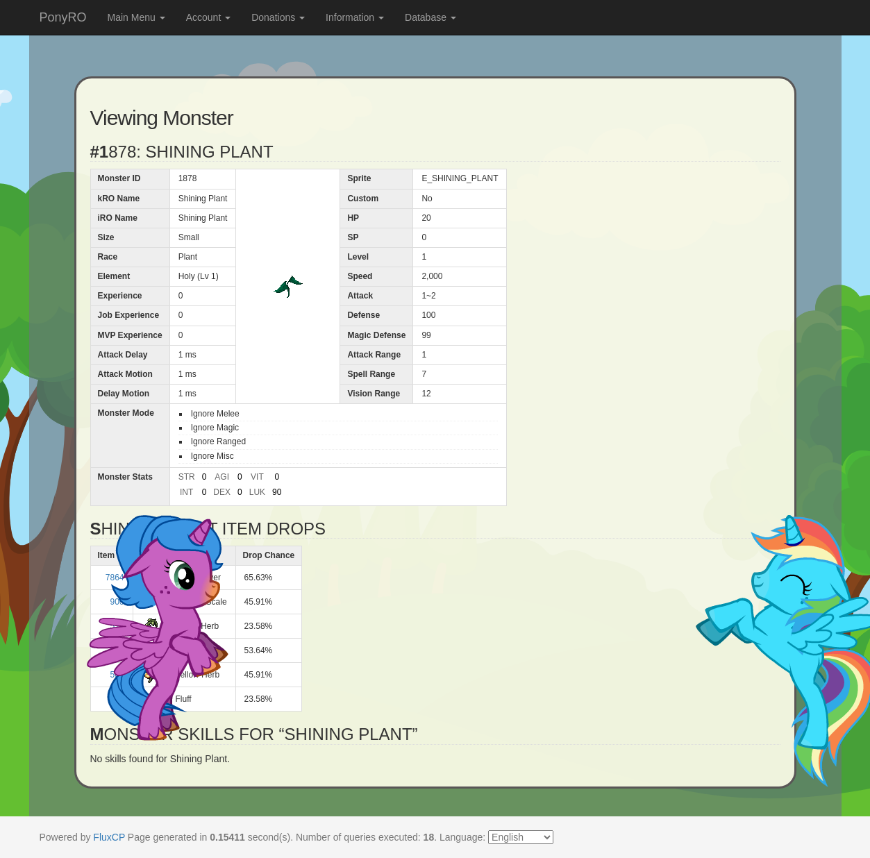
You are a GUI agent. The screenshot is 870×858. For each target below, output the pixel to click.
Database (430, 17)
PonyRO (63, 17)
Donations (278, 17)
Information (355, 17)
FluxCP (109, 837)
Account (208, 17)
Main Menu (136, 17)
